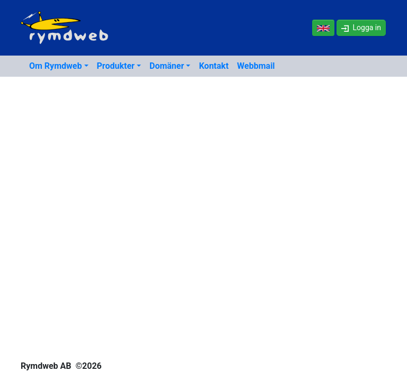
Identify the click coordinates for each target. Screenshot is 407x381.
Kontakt (213, 66)
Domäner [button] (166, 66)
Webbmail (256, 66)
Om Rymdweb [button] (55, 66)
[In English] (323, 28)
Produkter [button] (116, 66)
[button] (361, 28)
